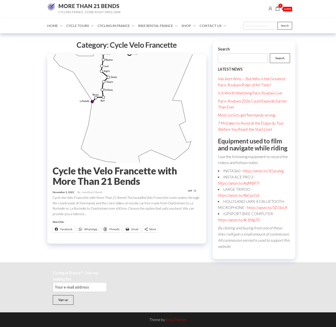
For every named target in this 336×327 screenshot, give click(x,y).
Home (52, 26)
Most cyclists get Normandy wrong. (247, 115)
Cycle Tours (77, 26)
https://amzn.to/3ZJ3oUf (267, 207)
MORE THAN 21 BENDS (88, 6)
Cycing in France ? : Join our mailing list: (80, 281)
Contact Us (210, 26)
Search (285, 25)
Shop (186, 26)
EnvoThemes (176, 319)
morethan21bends (92, 192)
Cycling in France (114, 26)
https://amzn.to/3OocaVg (263, 170)
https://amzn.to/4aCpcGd (238, 195)
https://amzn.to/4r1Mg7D (239, 220)
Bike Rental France (155, 26)
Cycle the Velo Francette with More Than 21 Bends (115, 176)
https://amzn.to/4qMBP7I (238, 183)
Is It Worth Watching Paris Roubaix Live (250, 93)
